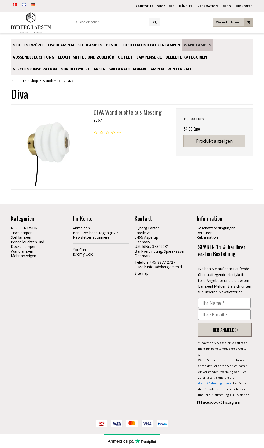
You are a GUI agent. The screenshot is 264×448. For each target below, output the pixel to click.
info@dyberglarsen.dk (165, 266)
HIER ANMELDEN (225, 329)
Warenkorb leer (234, 22)
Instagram (231, 402)
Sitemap (142, 273)
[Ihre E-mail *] (224, 314)
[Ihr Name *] (224, 303)
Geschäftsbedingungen (214, 383)
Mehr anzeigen (23, 255)
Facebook (209, 402)
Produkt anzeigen (214, 141)
